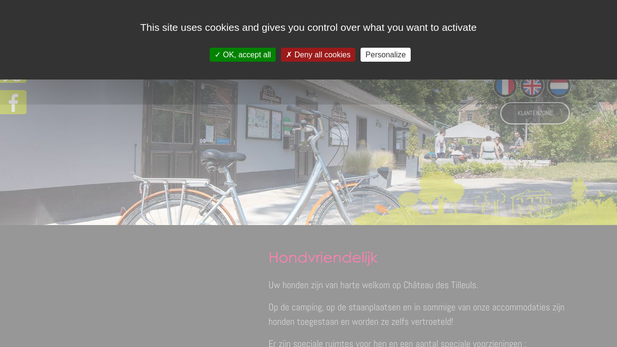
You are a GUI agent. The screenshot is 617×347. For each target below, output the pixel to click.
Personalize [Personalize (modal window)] (385, 55)
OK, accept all (243, 55)
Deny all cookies (318, 55)
